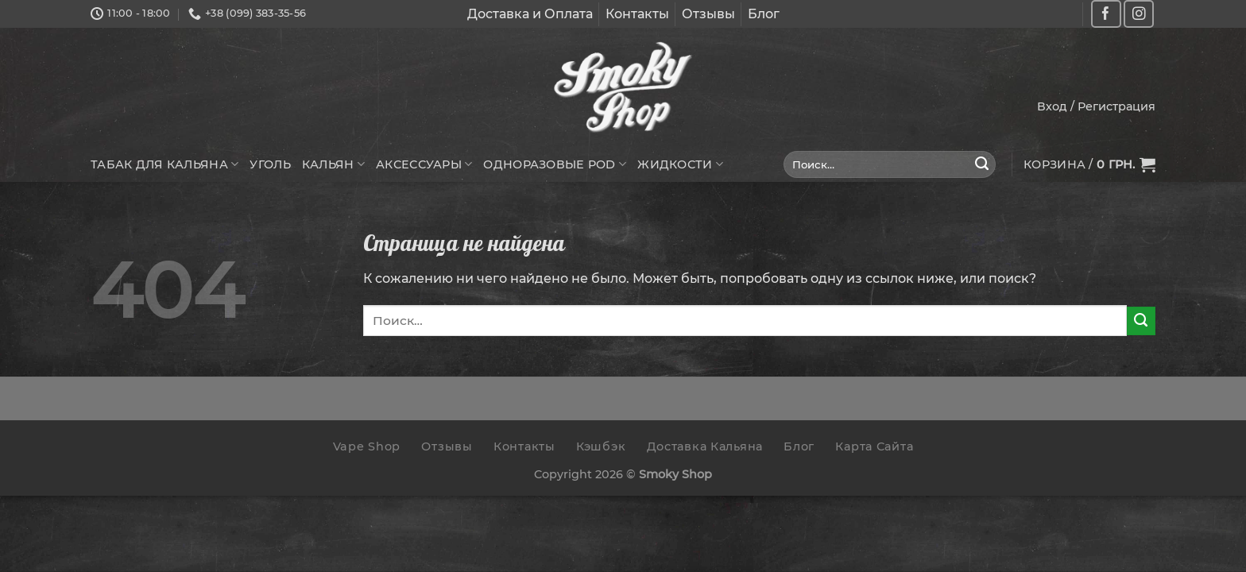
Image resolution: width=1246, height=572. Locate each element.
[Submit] (982, 164)
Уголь (270, 164)
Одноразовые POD (554, 164)
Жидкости (680, 164)
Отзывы (708, 13)
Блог (764, 13)
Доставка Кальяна (705, 446)
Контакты (637, 13)
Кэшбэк (600, 446)
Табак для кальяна (164, 164)
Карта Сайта (874, 446)
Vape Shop (366, 446)
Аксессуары (424, 164)
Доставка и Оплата (530, 13)
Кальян (333, 164)
